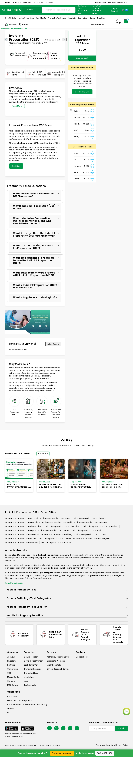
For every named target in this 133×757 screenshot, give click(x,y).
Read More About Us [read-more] (14, 583)
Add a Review (53, 344)
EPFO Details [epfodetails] (12, 685)
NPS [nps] (9, 712)
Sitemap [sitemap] (11, 708)
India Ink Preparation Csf (16, 29)
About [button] (8, 2)
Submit (121, 728)
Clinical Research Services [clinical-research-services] (59, 669)
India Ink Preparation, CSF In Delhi (57, 522)
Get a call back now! (62, 753)
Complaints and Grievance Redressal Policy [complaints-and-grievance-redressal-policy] (27, 704)
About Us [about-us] (11, 657)
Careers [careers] (11, 681)
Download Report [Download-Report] (97, 24)
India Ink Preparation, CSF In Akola (56, 542)
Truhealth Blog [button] (99, 2)
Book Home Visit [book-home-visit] (31, 665)
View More (43, 453)
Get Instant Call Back (82, 91)
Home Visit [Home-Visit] (11, 24)
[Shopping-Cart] (126, 21)
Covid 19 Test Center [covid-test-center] (33, 661)
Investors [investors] (11, 661)
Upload (23, 24)
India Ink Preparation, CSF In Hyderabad (100, 526)
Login (118, 22)
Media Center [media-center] (13, 677)
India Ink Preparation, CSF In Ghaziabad (62, 526)
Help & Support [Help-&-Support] (114, 10)
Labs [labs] (26, 681)
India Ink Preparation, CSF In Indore (20, 538)
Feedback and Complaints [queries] (19, 700)
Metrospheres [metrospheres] (82, 657)
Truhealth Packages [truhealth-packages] (33, 669)
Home (2, 29)
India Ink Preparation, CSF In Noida (87, 530)
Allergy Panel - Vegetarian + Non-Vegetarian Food (77, 135)
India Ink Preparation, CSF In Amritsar (21, 542)
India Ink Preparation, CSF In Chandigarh (91, 538)
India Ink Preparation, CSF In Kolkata (55, 538)
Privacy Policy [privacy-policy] (122, 745)
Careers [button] (49, 2)
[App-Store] (126, 10)
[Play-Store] (123, 10)
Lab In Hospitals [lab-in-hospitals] (54, 665)
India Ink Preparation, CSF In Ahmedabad (23, 526)
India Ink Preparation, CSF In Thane (90, 534)
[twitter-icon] (56, 728)
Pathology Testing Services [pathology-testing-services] (59, 657)
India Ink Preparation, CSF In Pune (55, 518)
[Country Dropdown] (114, 9)
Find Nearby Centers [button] (117, 2)
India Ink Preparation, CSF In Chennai (89, 518)
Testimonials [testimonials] (30, 685)
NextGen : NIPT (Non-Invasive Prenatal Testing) (77, 116)
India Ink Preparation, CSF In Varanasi (22, 534)
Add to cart (82, 57)
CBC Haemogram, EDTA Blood (77, 129)
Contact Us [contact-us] (12, 696)
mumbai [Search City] (31, 10)
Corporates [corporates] (12, 669)
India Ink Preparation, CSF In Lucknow (90, 522)
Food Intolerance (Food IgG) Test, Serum (77, 122)
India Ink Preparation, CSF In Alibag (56, 534)
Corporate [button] (38, 2)
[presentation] (6, 39)
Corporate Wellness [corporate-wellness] (56, 661)
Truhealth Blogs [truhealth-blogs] (31, 673)
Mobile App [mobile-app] (29, 677)
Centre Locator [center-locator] (31, 657)
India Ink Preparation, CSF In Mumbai (21, 518)
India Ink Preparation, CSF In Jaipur (53, 530)
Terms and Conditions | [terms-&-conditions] (106, 745)
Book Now (16, 166)
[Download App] (11, 728)
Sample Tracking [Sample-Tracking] (97, 18)
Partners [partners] (11, 665)
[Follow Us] (49, 728)
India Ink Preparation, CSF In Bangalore (22, 522)
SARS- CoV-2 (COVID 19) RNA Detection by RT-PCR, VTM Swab (77, 110)
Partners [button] (27, 2)
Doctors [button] (17, 2)
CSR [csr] (9, 673)
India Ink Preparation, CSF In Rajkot (20, 530)
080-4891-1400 (105, 753)
